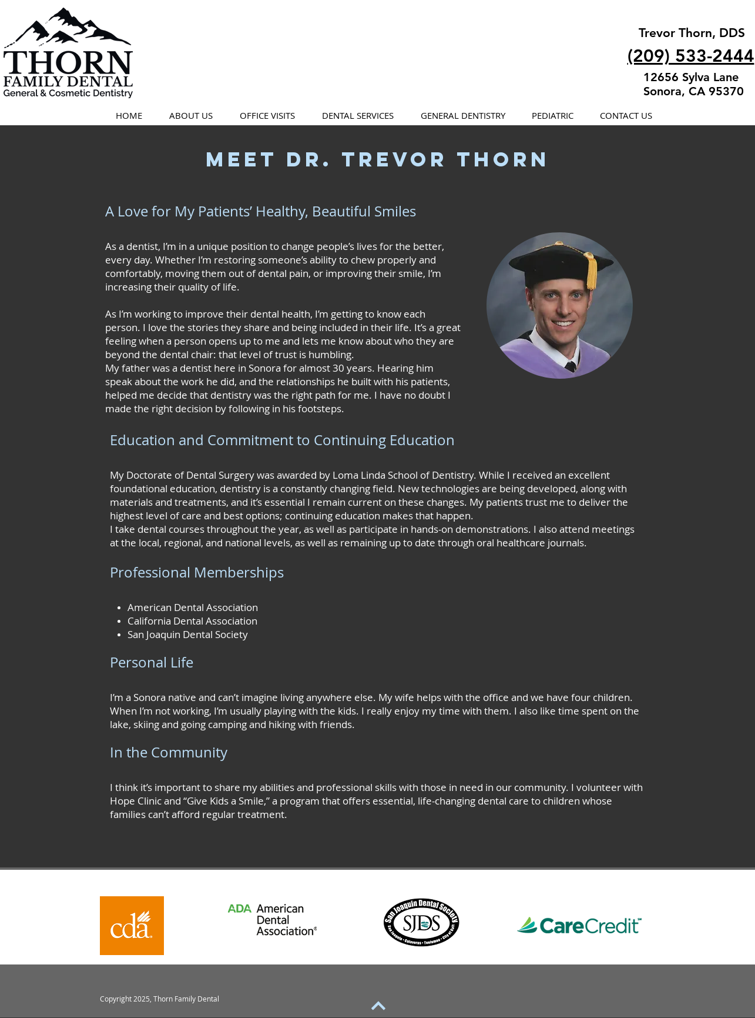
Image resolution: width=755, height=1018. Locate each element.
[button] (191, 116)
